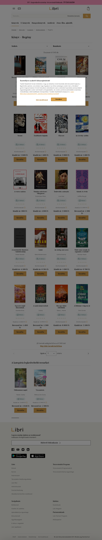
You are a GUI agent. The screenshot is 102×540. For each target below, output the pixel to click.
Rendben (59, 99)
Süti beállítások (42, 100)
